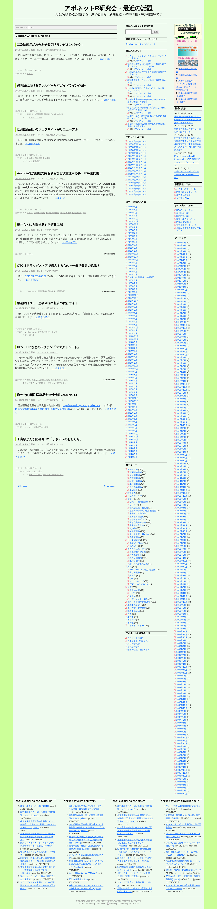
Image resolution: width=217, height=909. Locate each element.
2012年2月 (132, 427)
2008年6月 (181, 684)
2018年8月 (181, 334)
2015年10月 (181, 425)
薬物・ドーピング (138, 519)
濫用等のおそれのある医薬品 (143, 510)
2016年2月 (181, 413)
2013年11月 (132, 366)
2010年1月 (181, 628)
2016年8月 (132, 324)
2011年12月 (132, 433)
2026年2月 (132, 212)
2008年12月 (181, 667)
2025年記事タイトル (136, 144)
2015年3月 (132, 333)
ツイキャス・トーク (136, 625)
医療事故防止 (133, 611)
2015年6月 (181, 437)
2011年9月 (132, 442)
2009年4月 (181, 655)
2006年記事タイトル (136, 188)
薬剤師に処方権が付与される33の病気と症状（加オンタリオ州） (146, 117)
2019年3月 (181, 319)
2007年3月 (181, 729)
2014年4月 (132, 357)
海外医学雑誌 (182, 213)
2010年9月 (181, 605)
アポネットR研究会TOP (138, 641)
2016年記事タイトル (136, 159)
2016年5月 (181, 404)
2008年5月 (181, 687)
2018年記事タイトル (136, 153)
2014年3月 (132, 360)
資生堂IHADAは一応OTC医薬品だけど (183, 870)
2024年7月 (132, 268)
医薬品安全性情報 (41, 427)
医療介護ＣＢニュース (186, 192)
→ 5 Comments (108, 291)
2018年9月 (181, 331)
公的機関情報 (37, 114)
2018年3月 (181, 340)
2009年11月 (181, 634)
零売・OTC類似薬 (138, 513)
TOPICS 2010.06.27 (35, 276)
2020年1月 (181, 310)
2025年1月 (132, 251)
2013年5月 (132, 383)
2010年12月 (181, 596)
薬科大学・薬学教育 (56, 291)
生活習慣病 (77, 213)
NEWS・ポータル (184, 210)
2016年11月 (181, 387)
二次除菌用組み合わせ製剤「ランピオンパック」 (50, 44)
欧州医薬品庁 (34, 161)
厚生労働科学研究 (138, 552)
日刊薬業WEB (182, 198)
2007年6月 (181, 720)
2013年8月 (132, 374)
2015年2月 (181, 449)
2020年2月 (181, 307)
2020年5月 (181, 301)
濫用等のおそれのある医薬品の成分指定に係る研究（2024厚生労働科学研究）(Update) (86, 839)
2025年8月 (132, 230)
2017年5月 (132, 315)
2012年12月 (132, 398)
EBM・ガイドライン (139, 584)
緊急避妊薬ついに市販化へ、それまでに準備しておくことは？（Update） (146, 65)
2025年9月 (132, 227)
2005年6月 (181, 785)
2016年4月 (181, 407)
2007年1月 (181, 734)
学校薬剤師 (135, 484)
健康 (29, 114)
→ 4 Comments (108, 254)
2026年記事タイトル (136, 141)
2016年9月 (132, 321)
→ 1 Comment (108, 380)
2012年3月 (132, 425)
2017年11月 (132, 298)
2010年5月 (181, 617)
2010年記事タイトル (136, 177)
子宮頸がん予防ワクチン (56, 383)
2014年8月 (132, 345)
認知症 (133, 575)
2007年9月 (181, 711)
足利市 (130, 617)
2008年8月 (181, 679)
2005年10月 (181, 776)
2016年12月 (181, 384)
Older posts (21, 486)
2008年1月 (181, 699)
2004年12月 (181, 793)
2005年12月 (181, 770)
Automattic (100, 903)
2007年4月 (181, 726)
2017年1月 (181, 381)
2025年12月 (132, 218)
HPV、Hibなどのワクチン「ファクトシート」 (48, 347)
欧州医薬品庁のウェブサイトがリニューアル (47, 129)
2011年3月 (181, 587)
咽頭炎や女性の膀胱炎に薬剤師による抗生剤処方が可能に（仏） (146, 108)
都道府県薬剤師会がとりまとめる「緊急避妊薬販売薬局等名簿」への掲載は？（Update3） (86, 864)
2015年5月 (181, 440)
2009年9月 (181, 640)
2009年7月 (181, 646)
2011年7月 (132, 448)
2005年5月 (181, 788)
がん (29, 380)
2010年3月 (181, 622)
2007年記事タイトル (136, 185)
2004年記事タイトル (136, 194)
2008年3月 (181, 693)
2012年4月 (132, 422)
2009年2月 (181, 661)
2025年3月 (132, 245)
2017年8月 (132, 307)
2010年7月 (181, 611)
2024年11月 (132, 257)
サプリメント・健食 (139, 599)
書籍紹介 (131, 619)
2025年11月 (132, 221)
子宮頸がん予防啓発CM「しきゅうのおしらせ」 (50, 439)
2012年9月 (132, 407)
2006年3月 (181, 764)
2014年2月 (181, 484)
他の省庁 (134, 546)
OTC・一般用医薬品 (139, 502)
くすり (30, 74)
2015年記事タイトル (136, 162)
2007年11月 (181, 705)
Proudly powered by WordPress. (125, 903)
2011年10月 (132, 439)
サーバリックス (35, 475)
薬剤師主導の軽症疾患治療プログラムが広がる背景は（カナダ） (146, 100)
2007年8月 (181, 714)
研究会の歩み (133, 647)
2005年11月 (181, 773)
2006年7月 (181, 752)
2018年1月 (132, 292)
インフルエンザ (137, 581)
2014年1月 (132, 363)
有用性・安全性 (52, 213)
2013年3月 (132, 389)
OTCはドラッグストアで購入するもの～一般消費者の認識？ (58, 265)
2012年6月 (132, 416)
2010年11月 (181, 599)
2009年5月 (181, 652)
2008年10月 (181, 673)
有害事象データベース (186, 225)
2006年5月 (181, 758)
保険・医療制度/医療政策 (138, 602)
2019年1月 (132, 289)
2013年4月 (132, 386)
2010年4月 (181, 620)
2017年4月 (132, 319)
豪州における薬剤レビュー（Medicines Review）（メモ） (186, 174)
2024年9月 (132, 262)
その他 (130, 622)
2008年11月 (181, 670)
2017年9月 (132, 304)
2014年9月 (132, 342)
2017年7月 (132, 310)
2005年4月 (181, 790)
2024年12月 (132, 254)
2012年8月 (132, 410)
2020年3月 (181, 304)
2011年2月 (181, 590)
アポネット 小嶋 (143, 61)
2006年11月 (181, 740)
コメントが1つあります (47, 352)
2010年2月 (181, 626)
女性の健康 (135, 590)
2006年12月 (181, 737)
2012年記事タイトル (136, 171)
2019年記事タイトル (136, 150)
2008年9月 (181, 676)
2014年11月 (132, 336)
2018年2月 (181, 343)
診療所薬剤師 (136, 481)
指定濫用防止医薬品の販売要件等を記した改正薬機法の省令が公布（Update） (37, 870)
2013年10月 (132, 368)
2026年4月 (132, 207)
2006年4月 (181, 761)
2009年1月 (181, 664)
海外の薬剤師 (136, 487)
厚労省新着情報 (183, 195)
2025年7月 (132, 233)
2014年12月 (181, 455)
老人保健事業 (136, 555)
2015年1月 (181, 452)
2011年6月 (132, 451)
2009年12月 (181, 631)
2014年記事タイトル (136, 165)
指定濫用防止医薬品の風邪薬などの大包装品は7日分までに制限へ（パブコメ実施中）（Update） (38, 824)
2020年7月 (132, 283)
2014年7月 (132, 348)
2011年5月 (132, 454)
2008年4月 (181, 690)
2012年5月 (132, 419)
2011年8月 (132, 445)
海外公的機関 (44, 158)
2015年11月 (132, 327)
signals (133, 528)
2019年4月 (181, 316)
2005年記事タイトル (136, 191)
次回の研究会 (133, 643)
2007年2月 (181, 732)
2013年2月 (132, 392)
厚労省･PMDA (50, 114)
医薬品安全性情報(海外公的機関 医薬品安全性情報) (42, 409)
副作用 (31, 335)
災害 (129, 614)
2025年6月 (132, 236)
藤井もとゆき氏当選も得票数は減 (40, 224)
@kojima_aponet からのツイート (140, 44)
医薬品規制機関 (183, 222)
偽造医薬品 (135, 537)
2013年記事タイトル (136, 168)
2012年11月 (132, 401)
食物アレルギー (35, 117)
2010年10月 (181, 602)
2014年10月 (132, 339)
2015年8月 (181, 431)
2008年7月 (181, 681)
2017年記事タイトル (136, 156)
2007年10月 (181, 708)
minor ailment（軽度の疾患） (143, 569)
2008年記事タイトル (136, 182)
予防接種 (41, 383)
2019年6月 (181, 313)
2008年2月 (181, 696)
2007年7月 (181, 717)
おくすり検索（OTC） (186, 189)
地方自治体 (135, 561)
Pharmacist (31, 291)
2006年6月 (181, 755)
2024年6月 (132, 271)
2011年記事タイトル (136, 174)
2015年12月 (181, 419)
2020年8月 (132, 280)
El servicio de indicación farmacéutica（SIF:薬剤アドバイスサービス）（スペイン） (134, 852)
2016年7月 (181, 398)
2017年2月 (181, 378)
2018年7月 (181, 337)
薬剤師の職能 (136, 472)
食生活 (60, 114)
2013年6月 (132, 380)
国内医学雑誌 (182, 216)
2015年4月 (132, 330)
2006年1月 (181, 767)
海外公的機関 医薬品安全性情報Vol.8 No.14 (47, 395)
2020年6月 (132, 286)
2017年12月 (132, 295)
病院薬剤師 (135, 478)
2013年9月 (132, 372)
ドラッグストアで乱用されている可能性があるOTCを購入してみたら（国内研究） (37, 885)
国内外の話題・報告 (136, 549)
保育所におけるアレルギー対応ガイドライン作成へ (52, 85)
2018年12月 (181, 325)
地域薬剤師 (42, 291)
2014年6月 (132, 351)
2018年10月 (181, 328)
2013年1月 (132, 395)
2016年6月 (181, 402)
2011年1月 (181, 593)
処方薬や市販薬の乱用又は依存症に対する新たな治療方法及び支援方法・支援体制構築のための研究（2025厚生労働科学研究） (187, 144)
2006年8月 (181, 749)
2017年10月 (132, 301)
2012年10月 (132, 404)
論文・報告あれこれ (139, 564)
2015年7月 (181, 434)
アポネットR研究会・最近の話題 (108, 8)
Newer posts (110, 486)
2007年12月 (181, 702)
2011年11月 (132, 436)
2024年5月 (132, 274)
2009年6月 (181, 649)
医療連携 (131, 493)
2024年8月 (132, 265)
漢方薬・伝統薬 (137, 516)
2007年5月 (181, 723)
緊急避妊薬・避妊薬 (139, 508)
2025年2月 (132, 248)
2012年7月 (132, 413)
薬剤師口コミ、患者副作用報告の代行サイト (47, 303)
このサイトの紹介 (135, 638)
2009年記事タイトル (136, 180)
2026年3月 (132, 209)
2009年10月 (181, 637)
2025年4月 (132, 242)
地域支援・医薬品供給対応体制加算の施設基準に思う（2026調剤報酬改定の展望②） (37, 861)
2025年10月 (132, 224)
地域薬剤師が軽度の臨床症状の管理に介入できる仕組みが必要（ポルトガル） (187, 119)
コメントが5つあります (47, 271)
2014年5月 (132, 354)
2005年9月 (181, 779)
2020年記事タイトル (136, 147)
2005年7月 (181, 782)
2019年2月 (181, 322)
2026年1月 (132, 215)
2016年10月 (181, 390)
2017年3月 (181, 375)
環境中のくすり (134, 605)
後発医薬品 (135, 531)
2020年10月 (181, 290)
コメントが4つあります (47, 230)
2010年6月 (181, 614)
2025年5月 (132, 239)
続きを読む (104, 58)
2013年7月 (132, 377)
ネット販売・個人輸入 (140, 534)
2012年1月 (132, 431)
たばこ (133, 593)
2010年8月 (181, 608)
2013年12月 (181, 490)
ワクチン (32, 383)
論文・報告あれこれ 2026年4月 (34, 806)
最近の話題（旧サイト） (138, 649)
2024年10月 (132, 260)
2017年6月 (132, 313)
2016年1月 (181, 416)
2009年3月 (181, 658)
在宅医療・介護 (134, 496)
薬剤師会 (134, 490)
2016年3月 (181, 410)
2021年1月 (181, 287)
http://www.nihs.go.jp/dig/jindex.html (81, 405)
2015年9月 (181, 428)
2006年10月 (181, 743)
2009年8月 (181, 643)
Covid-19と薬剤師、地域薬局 (140, 277)
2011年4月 (132, 457)
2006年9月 (181, 746)
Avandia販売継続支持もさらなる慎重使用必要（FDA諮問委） (59, 173)
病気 (84, 213)
